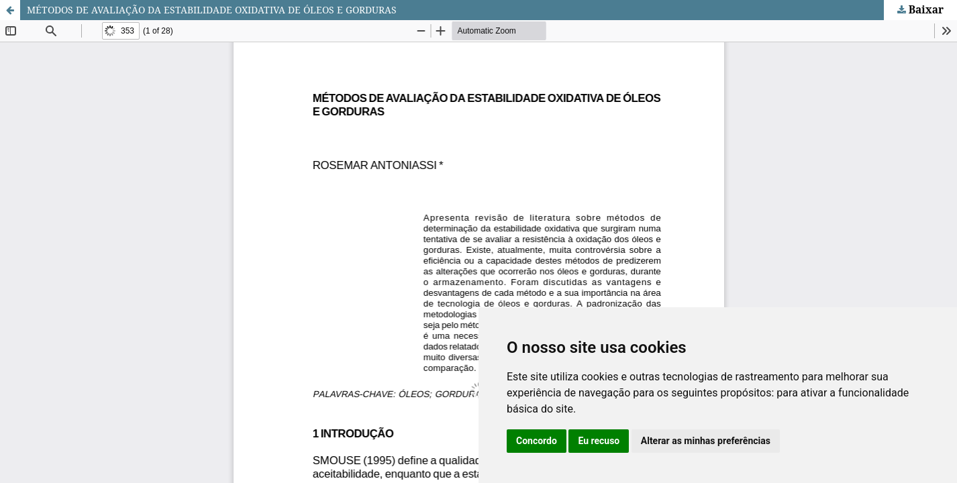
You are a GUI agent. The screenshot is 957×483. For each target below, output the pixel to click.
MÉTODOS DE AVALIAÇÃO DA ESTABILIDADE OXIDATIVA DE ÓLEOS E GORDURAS (212, 9)
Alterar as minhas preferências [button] (705, 440)
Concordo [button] (536, 440)
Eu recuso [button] (598, 440)
